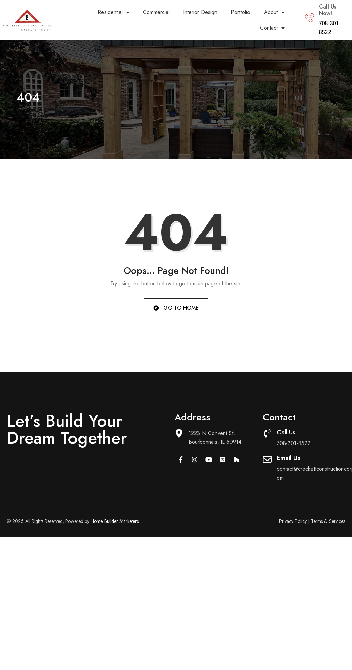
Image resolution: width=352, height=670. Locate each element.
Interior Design (200, 12)
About (274, 12)
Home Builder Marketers (115, 521)
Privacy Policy (293, 521)
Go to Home (175, 307)
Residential (113, 12)
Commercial (156, 12)
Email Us (288, 458)
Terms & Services (328, 521)
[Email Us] (267, 459)
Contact (272, 28)
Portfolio (240, 12)
